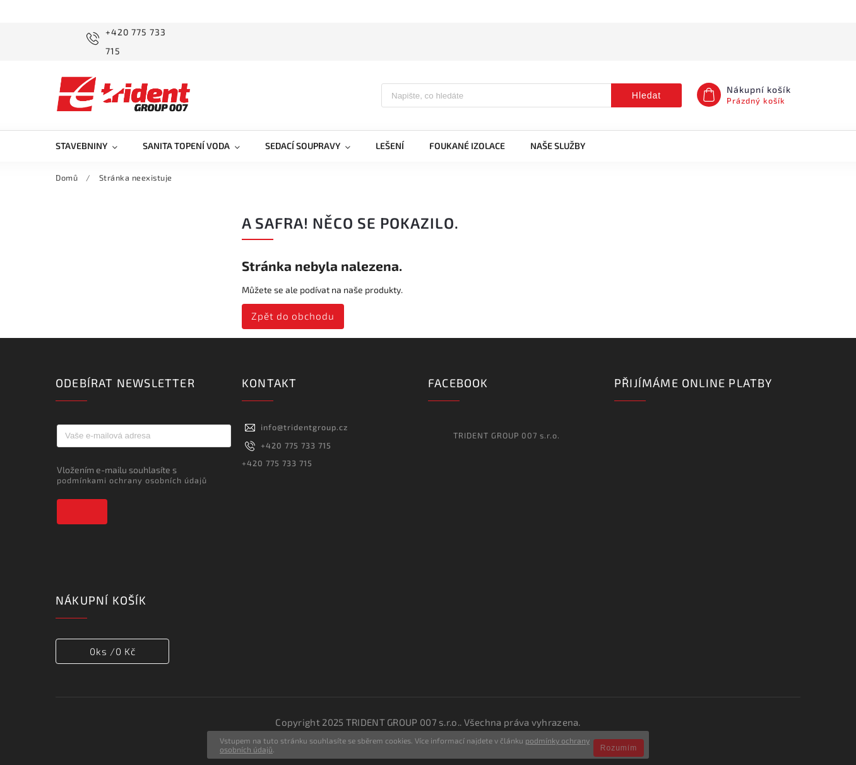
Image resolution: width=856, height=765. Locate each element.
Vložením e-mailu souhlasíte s (137, 474)
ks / (113, 651)
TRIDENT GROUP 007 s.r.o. (506, 435)
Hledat (646, 95)
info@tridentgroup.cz (304, 427)
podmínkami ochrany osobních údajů (132, 480)
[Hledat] (496, 95)
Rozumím (618, 748)
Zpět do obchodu (293, 316)
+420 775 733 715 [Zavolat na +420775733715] (296, 445)
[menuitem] (93, 146)
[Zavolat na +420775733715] (132, 42)
